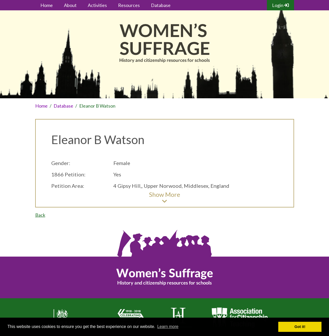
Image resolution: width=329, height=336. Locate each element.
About (70, 5)
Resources (129, 5)
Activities (97, 5)
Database (161, 5)
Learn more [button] (167, 326)
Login (280, 5)
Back (40, 215)
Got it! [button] (300, 327)
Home (46, 5)
